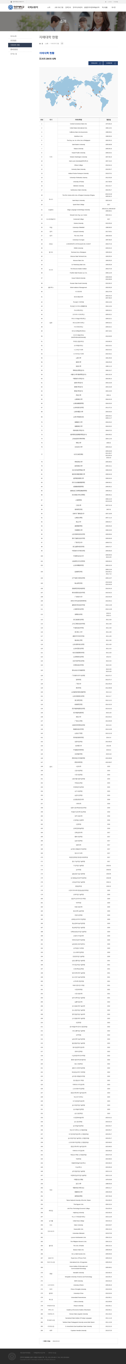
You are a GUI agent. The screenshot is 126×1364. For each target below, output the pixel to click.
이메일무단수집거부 (39, 1353)
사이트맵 (115, 1)
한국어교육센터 (77, 7)
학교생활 (104, 7)
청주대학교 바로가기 (18, 1)
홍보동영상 (14, 49)
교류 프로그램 (59, 7)
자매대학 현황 (15, 45)
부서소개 (13, 36)
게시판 (113, 7)
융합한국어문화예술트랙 (91, 7)
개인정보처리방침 (25, 1353)
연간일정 (13, 41)
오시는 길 (13, 54)
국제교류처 (23, 7)
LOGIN (110, 1)
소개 (48, 7)
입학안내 (68, 7)
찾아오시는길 (52, 1353)
